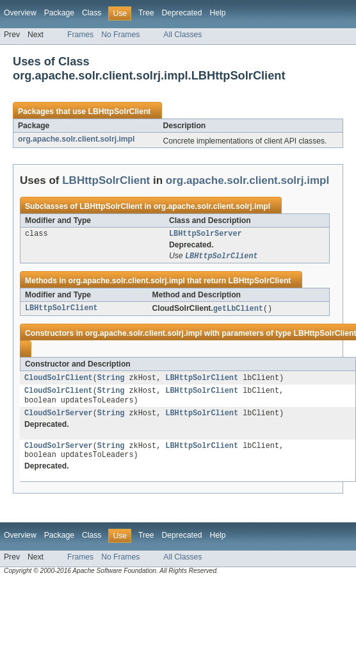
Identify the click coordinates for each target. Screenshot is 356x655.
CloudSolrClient (58, 381)
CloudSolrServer (58, 419)
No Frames (120, 34)
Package (59, 12)
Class (91, 12)
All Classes (182, 34)
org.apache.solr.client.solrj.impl (76, 139)
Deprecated (182, 12)
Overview (20, 12)
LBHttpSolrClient (119, 111)
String (111, 381)
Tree (146, 12)
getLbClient (238, 311)
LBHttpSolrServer (205, 234)
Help (217, 12)
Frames (80, 34)
